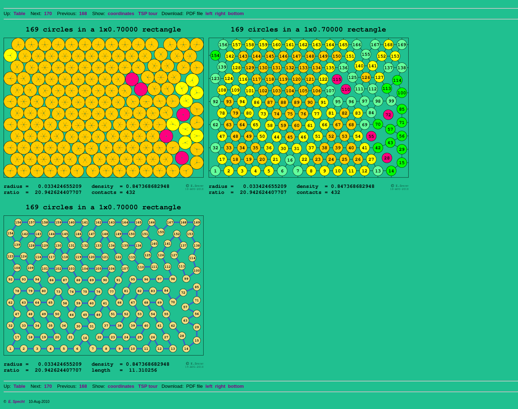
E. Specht (16, 402)
